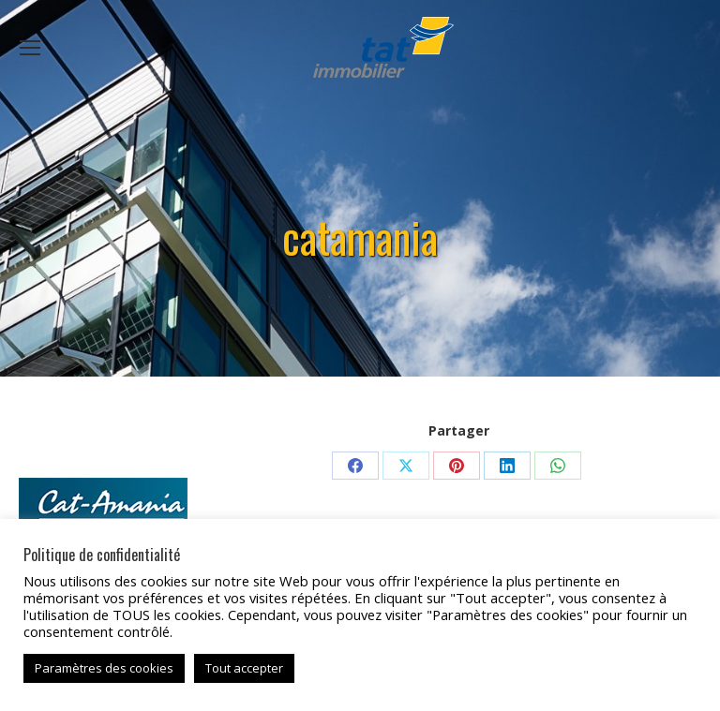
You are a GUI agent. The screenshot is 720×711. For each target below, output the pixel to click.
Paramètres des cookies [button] (104, 667)
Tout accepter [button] (244, 667)
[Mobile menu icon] (30, 48)
